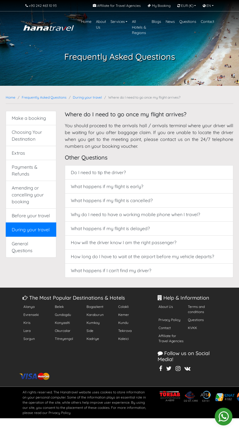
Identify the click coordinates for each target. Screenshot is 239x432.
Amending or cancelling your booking (28, 194)
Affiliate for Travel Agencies (171, 338)
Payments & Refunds (24, 170)
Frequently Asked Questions (44, 97)
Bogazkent (95, 306)
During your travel (87, 97)
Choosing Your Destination (27, 135)
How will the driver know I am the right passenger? (123, 242)
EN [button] (207, 5)
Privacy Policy (169, 320)
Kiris (27, 322)
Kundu (123, 322)
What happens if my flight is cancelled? (112, 200)
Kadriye (93, 339)
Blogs (156, 21)
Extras (18, 153)
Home (86, 21)
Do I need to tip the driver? (98, 172)
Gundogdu (63, 314)
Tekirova (125, 331)
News (170, 21)
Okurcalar (63, 331)
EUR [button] (185, 6)
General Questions (22, 247)
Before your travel (31, 215)
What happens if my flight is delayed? (110, 228)
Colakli (123, 306)
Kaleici (123, 339)
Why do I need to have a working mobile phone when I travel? (135, 214)
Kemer (123, 314)
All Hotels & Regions (139, 27)
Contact (207, 21)
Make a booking (29, 118)
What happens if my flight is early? (107, 186)
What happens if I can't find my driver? (111, 270)
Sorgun (29, 339)
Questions (187, 21)
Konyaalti (62, 322)
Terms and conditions (196, 309)
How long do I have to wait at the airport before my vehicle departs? (142, 256)
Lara (27, 331)
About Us (101, 24)
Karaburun (95, 314)
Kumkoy (93, 322)
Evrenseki (31, 314)
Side (90, 331)
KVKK (192, 328)
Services (118, 21)
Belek (59, 306)
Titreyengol (64, 339)
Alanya (29, 306)
